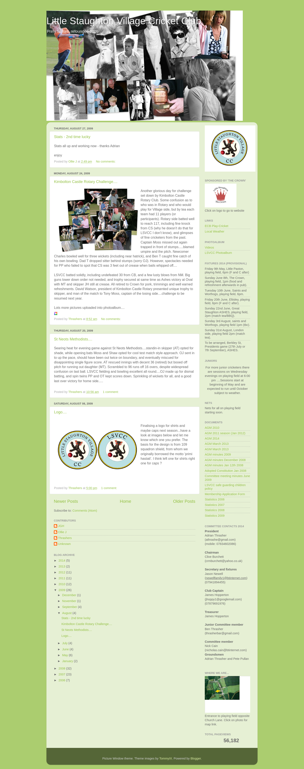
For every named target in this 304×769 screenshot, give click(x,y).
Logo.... (60, 412)
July (65, 643)
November (69, 601)
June (66, 649)
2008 (62, 668)
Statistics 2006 (215, 499)
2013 (62, 566)
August (67, 613)
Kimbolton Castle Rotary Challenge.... (85, 182)
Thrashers (65, 538)
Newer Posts (66, 501)
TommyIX (165, 758)
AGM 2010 (212, 427)
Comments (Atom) (84, 510)
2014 (62, 560)
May (65, 655)
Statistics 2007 (215, 505)
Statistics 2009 (215, 515)
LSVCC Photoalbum (218, 252)
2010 (62, 584)
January (68, 661)
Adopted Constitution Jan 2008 (225, 470)
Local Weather (214, 231)
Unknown (64, 544)
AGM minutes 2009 (218, 454)
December (69, 595)
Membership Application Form (225, 494)
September (70, 607)
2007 (62, 674)
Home (125, 501)
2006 (62, 680)
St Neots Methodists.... (73, 339)
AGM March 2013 (217, 443)
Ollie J (62, 532)
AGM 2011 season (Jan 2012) (225, 433)
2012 (62, 572)
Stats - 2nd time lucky (72, 137)
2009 (62, 590)
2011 (62, 578)
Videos (209, 247)
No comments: (106, 161)
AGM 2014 (212, 438)
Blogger (195, 758)
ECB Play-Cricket (216, 226)
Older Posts (184, 501)
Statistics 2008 (215, 510)
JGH (61, 526)
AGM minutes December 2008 (225, 460)
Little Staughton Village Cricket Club (123, 20)
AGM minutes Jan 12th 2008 (224, 465)
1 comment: (111, 392)
